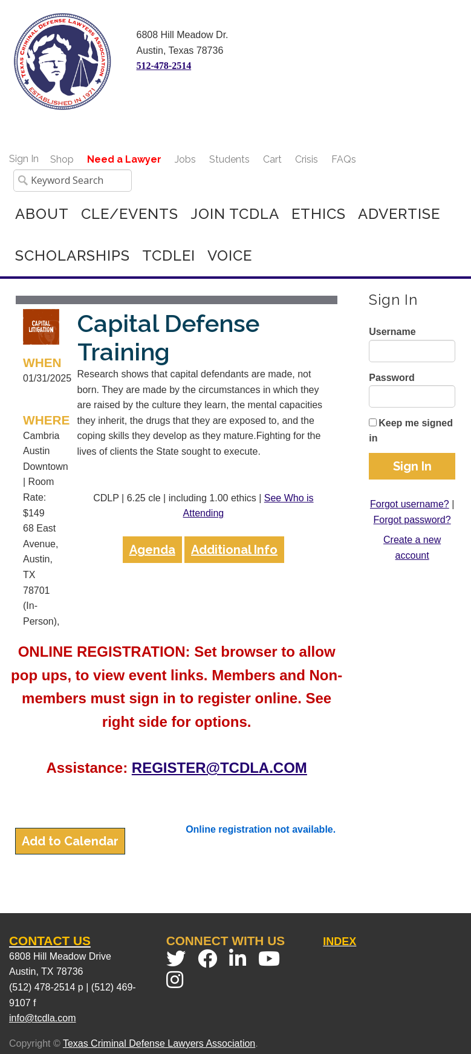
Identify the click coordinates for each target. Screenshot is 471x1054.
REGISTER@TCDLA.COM (219, 768)
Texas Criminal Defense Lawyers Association (159, 1043)
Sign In (24, 158)
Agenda (152, 549)
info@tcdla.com (42, 1018)
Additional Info (234, 549)
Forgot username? (409, 504)
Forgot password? (412, 520)
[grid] (176, 465)
